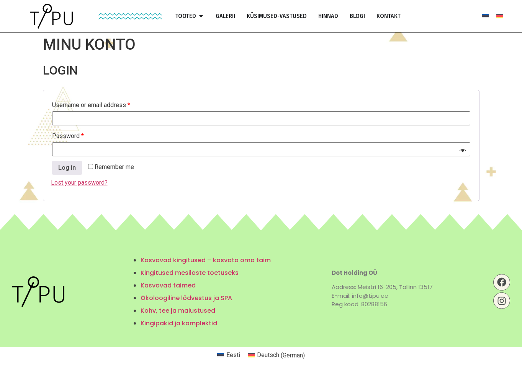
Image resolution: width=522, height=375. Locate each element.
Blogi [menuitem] (357, 15)
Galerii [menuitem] (225, 15)
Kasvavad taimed (168, 285)
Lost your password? (79, 182)
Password (68, 136)
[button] (201, 16)
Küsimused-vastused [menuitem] (277, 15)
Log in (67, 167)
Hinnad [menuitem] (328, 15)
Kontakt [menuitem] (388, 15)
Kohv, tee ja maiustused (178, 310)
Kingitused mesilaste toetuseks (190, 272)
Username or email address (91, 105)
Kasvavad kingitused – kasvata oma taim (206, 260)
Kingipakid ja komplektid (179, 323)
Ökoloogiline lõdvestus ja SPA (186, 298)
